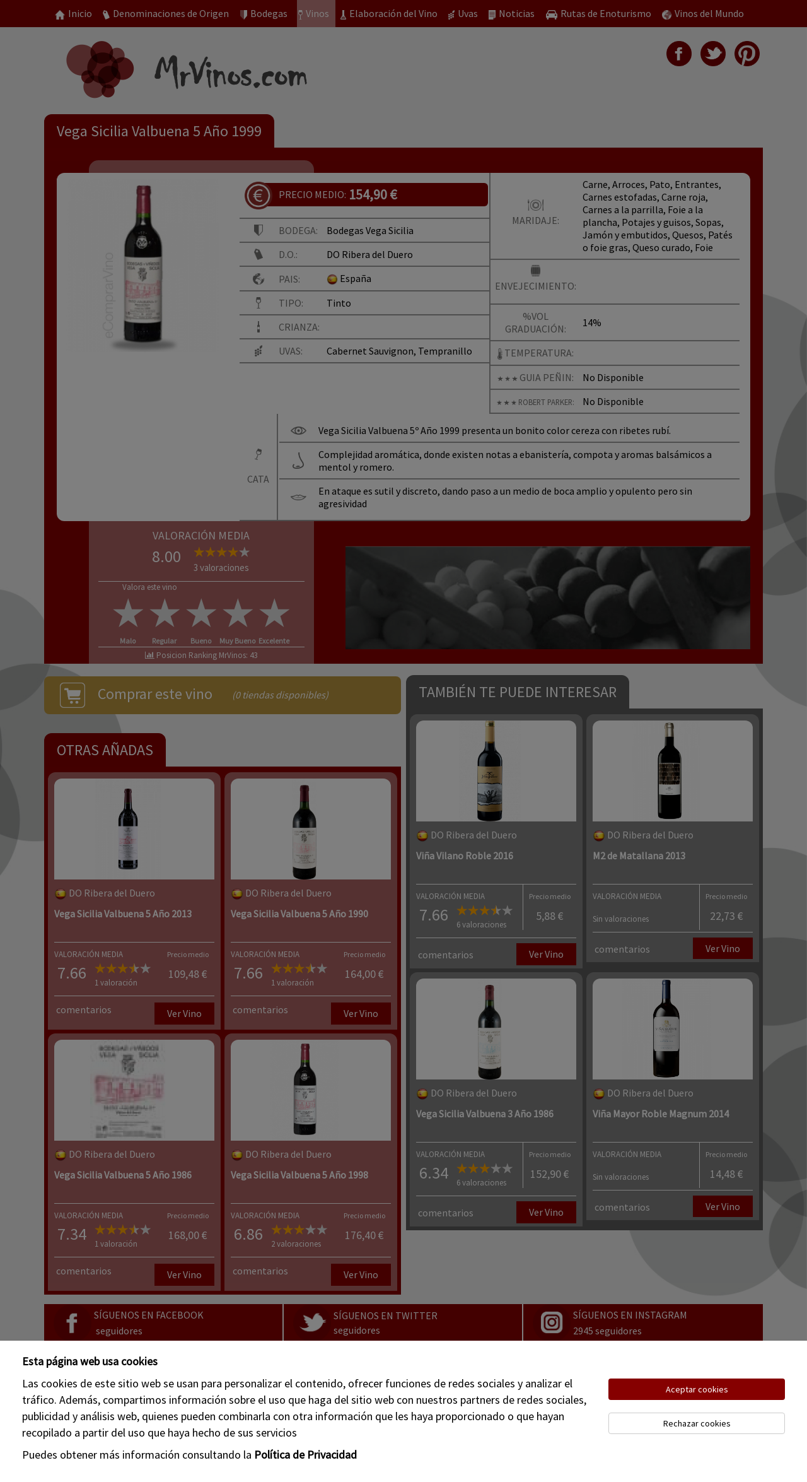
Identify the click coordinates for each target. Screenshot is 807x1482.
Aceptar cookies (697, 1389)
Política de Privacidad (305, 1454)
